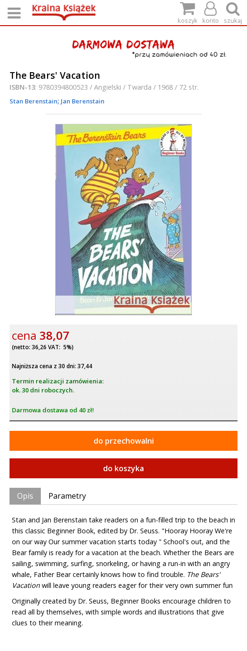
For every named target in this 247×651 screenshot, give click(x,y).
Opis (25, 496)
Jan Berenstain (81, 101)
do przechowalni (124, 441)
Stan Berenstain (33, 101)
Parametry (67, 496)
